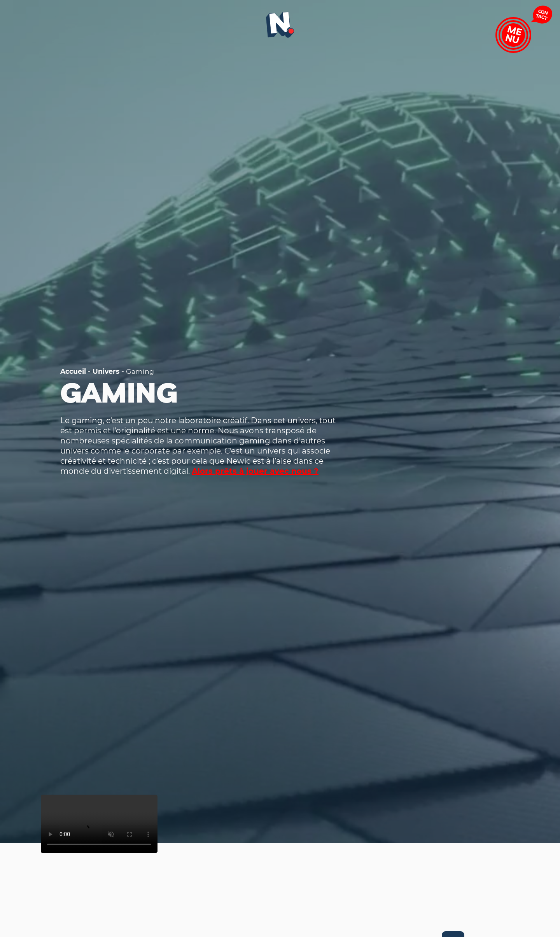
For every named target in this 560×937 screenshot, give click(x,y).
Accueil (73, 371)
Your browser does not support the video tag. (99, 824)
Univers (106, 371)
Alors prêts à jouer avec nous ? (255, 471)
